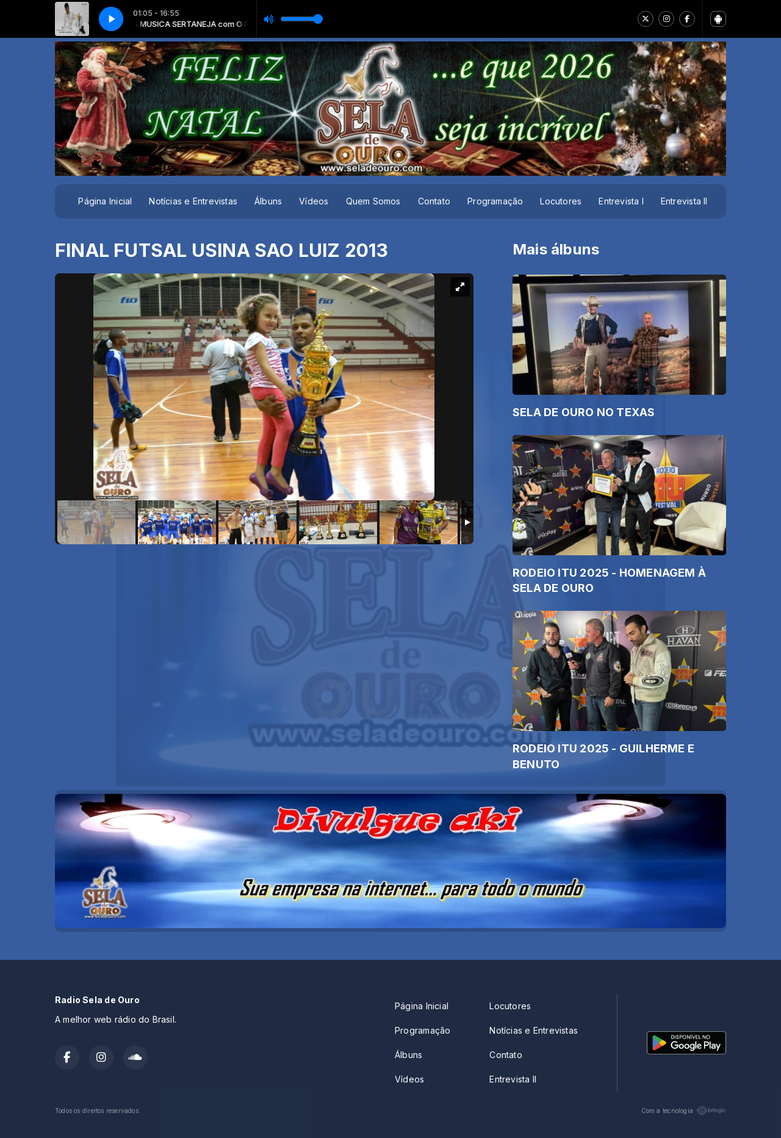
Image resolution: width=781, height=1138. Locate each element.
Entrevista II (684, 201)
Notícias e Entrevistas (193, 201)
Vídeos (313, 201)
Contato (434, 201)
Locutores (560, 201)
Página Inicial (105, 201)
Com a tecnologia (683, 1110)
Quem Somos (373, 201)
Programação (495, 201)
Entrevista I (621, 201)
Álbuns (268, 201)
